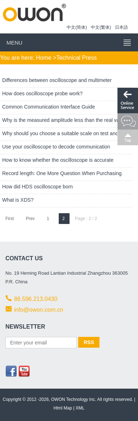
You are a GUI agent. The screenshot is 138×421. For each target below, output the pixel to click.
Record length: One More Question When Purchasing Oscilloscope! (61, 179)
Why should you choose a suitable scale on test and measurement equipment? (59, 139)
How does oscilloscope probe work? (43, 93)
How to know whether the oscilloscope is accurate (58, 160)
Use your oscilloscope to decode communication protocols (55, 152)
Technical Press (76, 58)
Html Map (63, 408)
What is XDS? (18, 200)
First (9, 218)
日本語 (121, 27)
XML (80, 408)
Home (44, 58)
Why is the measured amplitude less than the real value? (66, 120)
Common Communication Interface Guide (49, 107)
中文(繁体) (101, 27)
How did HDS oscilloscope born (38, 186)
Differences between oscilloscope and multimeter (57, 80)
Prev (30, 218)
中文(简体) (77, 27)
